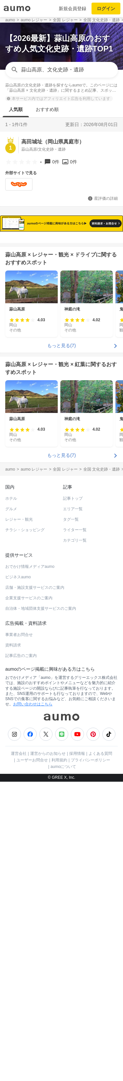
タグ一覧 (71, 865)
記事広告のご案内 (21, 1001)
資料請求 (13, 991)
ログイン (106, 8)
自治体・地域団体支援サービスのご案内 (40, 954)
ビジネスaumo (18, 923)
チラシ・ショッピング (25, 876)
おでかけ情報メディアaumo (29, 912)
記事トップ (73, 844)
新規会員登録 (72, 8)
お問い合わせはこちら (32, 1050)
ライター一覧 (75, 876)
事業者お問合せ (19, 980)
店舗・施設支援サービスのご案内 (34, 933)
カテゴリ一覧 (75, 886)
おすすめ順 (47, 109)
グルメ (11, 855)
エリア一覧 (73, 855)
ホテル (11, 844)
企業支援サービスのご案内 (28, 944)
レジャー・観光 (19, 865)
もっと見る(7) (61, 691)
